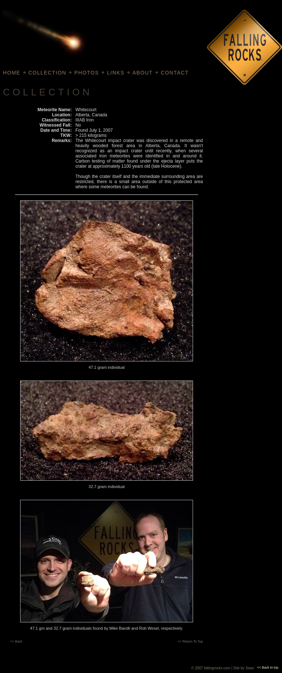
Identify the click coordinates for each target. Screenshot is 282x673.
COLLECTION (47, 73)
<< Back (16, 641)
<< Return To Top (190, 641)
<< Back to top (267, 667)
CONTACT (175, 73)
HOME (12, 73)
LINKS (115, 73)
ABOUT (143, 73)
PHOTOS (86, 73)
